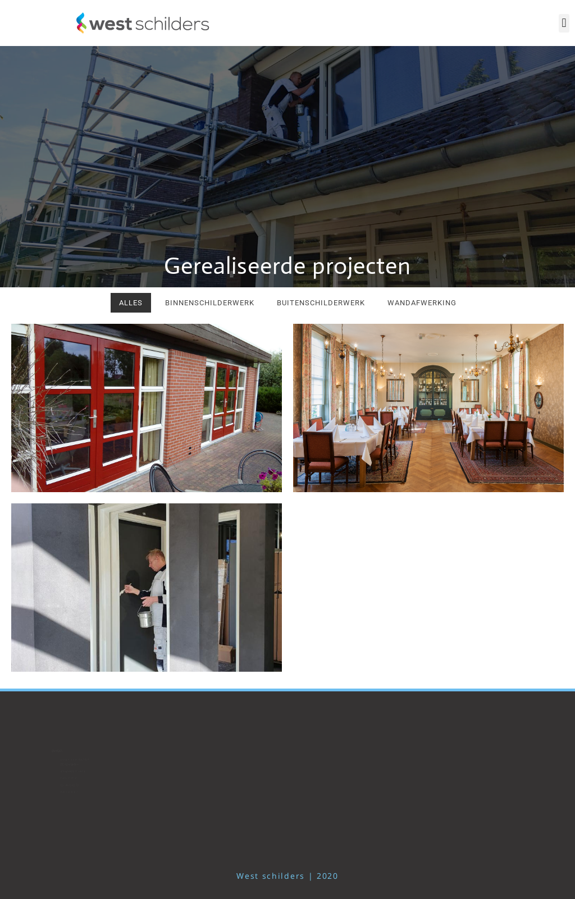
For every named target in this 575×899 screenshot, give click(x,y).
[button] (564, 23)
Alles (131, 303)
